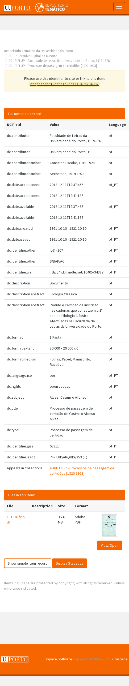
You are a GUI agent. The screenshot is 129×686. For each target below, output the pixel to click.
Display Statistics (69, 563)
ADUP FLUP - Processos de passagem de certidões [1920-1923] (53, 66)
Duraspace (119, 659)
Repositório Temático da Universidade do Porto (38, 51)
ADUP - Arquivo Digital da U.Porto (33, 56)
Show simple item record (28, 563)
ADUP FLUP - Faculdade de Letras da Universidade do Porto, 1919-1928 (59, 60)
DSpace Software (58, 659)
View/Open (109, 545)
